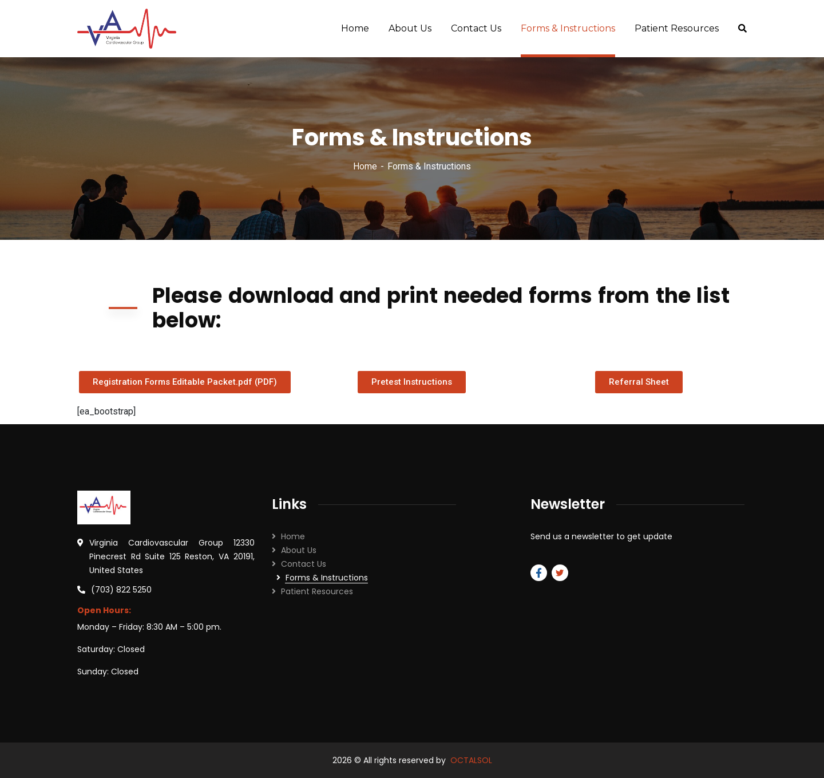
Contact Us (303, 564)
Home (365, 166)
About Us (298, 550)
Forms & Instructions (327, 577)
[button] (185, 382)
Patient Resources (317, 591)
